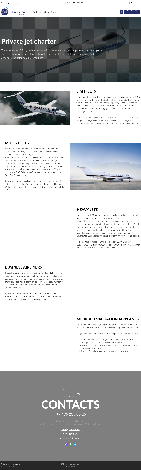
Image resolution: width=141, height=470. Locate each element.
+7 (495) (72, 2)
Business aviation (41, 12)
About (53, 12)
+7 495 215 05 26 (71, 414)
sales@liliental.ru (131, 3)
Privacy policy (70, 466)
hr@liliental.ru (70, 433)
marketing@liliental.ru (70, 437)
